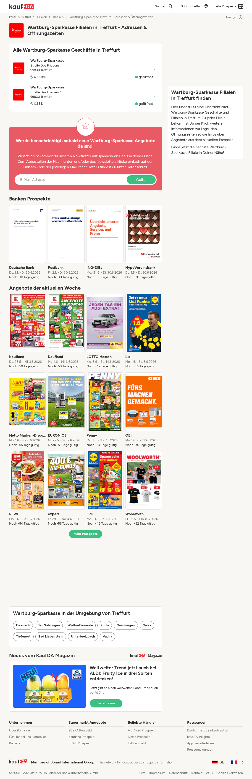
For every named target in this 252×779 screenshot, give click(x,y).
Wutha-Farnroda (80, 625)
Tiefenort (23, 636)
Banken (58, 17)
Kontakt (196, 773)
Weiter (141, 179)
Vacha (107, 636)
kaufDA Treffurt (20, 17)
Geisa (147, 625)
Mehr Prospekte (86, 534)
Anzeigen (234, 17)
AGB (209, 773)
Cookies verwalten (229, 773)
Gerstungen (126, 625)
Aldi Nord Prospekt (141, 730)
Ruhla (104, 625)
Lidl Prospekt (137, 743)
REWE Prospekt (79, 743)
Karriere (15, 743)
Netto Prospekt (139, 737)
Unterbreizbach (83, 636)
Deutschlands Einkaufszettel (207, 730)
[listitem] (27, 242)
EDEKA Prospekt (80, 730)
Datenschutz (137, 167)
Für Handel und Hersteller (27, 737)
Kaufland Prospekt (81, 737)
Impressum (157, 773)
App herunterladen (200, 743)
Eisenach (23, 625)
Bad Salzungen (49, 625)
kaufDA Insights (198, 737)
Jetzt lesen (106, 703)
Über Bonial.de (19, 730)
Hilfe (142, 773)
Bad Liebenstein (50, 636)
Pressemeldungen (200, 750)
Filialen (42, 17)
